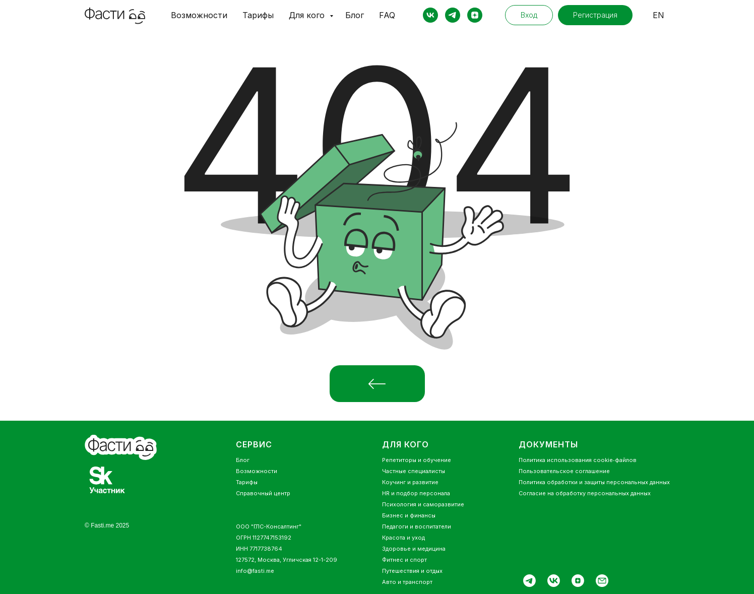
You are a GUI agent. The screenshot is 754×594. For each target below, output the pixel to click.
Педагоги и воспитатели (416, 526)
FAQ (387, 15)
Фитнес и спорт (404, 559)
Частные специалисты (413, 471)
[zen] (474, 15)
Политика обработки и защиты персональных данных (594, 482)
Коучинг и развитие (410, 482)
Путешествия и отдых (412, 570)
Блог (354, 15)
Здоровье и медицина (414, 548)
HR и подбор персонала (416, 493)
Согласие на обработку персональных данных (585, 493)
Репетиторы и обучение (416, 460)
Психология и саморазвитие (423, 504)
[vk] (430, 15)
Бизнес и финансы (408, 515)
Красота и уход (403, 537)
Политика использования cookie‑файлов (578, 460)
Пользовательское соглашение (564, 471)
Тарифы (258, 15)
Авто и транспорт (407, 581)
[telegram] (452, 15)
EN (658, 15)
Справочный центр (263, 493)
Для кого (308, 15)
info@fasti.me (255, 570)
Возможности (199, 15)
